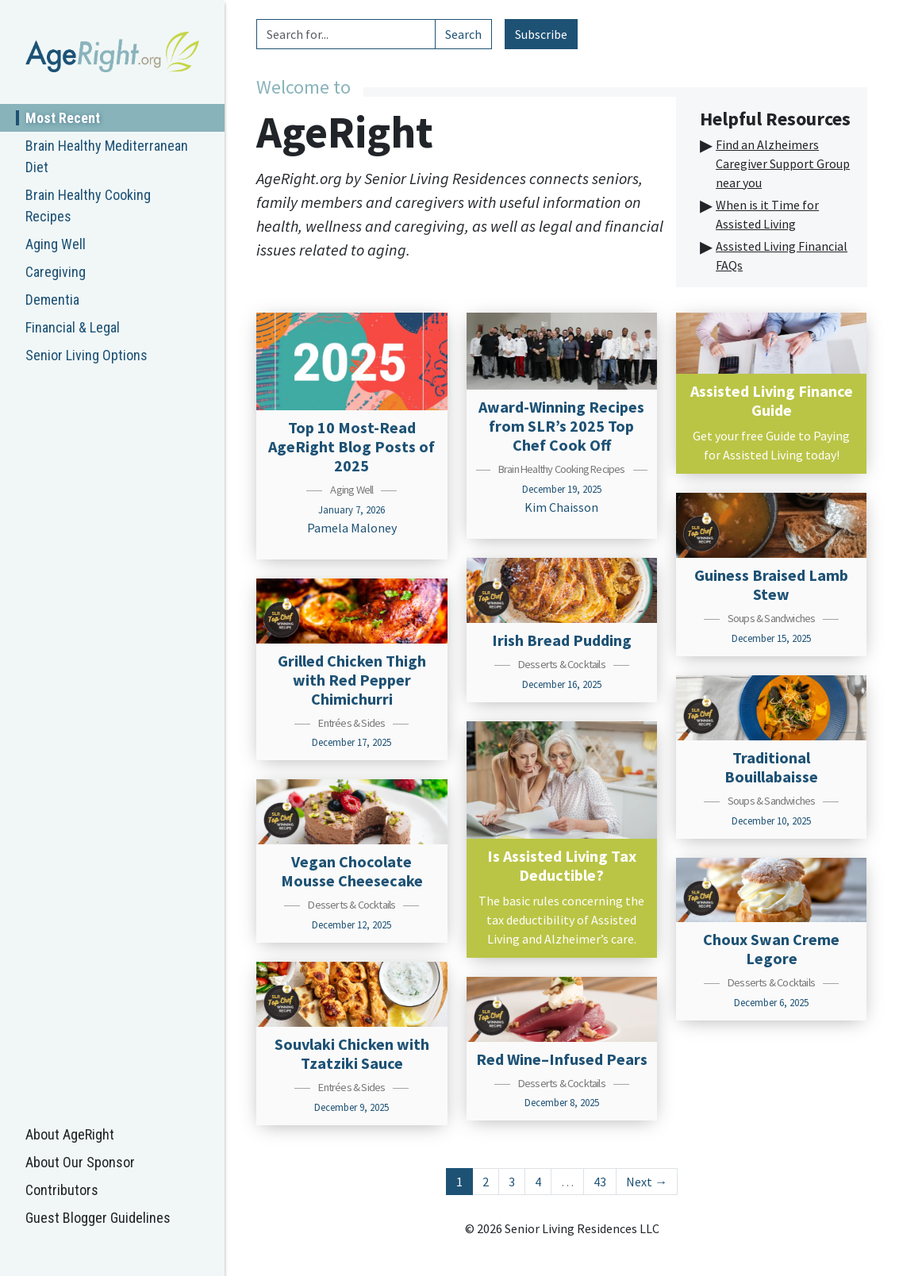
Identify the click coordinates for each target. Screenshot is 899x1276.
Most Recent (62, 118)
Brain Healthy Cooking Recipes (88, 205)
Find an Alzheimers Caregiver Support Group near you (783, 163)
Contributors (61, 1190)
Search (463, 34)
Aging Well (55, 244)
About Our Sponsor (80, 1162)
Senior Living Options (86, 355)
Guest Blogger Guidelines (98, 1217)
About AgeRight (69, 1134)
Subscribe (541, 34)
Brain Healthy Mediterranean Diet (106, 156)
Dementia (52, 299)
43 (600, 1182)
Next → (646, 1182)
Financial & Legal (72, 327)
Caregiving (55, 271)
